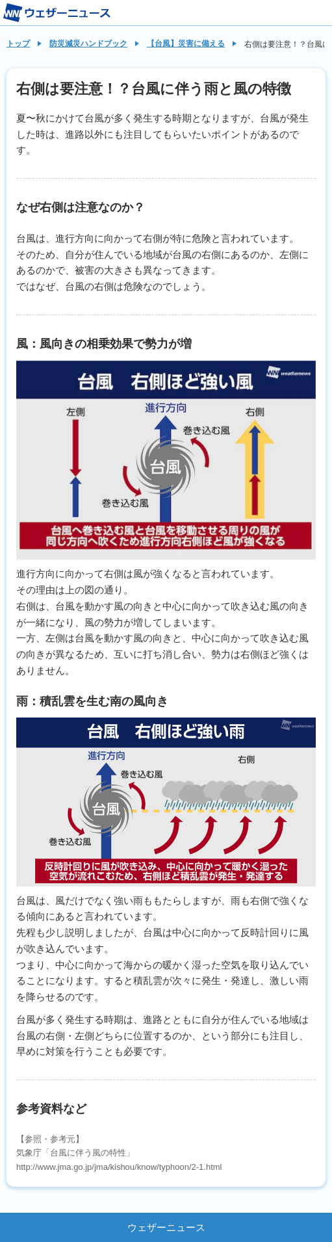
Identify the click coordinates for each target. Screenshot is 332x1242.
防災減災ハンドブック (88, 43)
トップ (18, 43)
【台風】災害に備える (186, 43)
